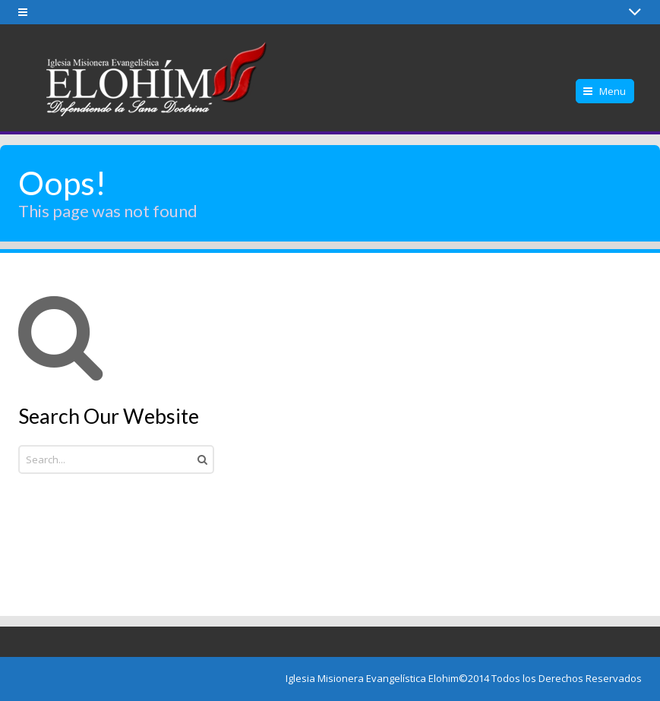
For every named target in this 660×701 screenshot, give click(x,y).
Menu (612, 91)
